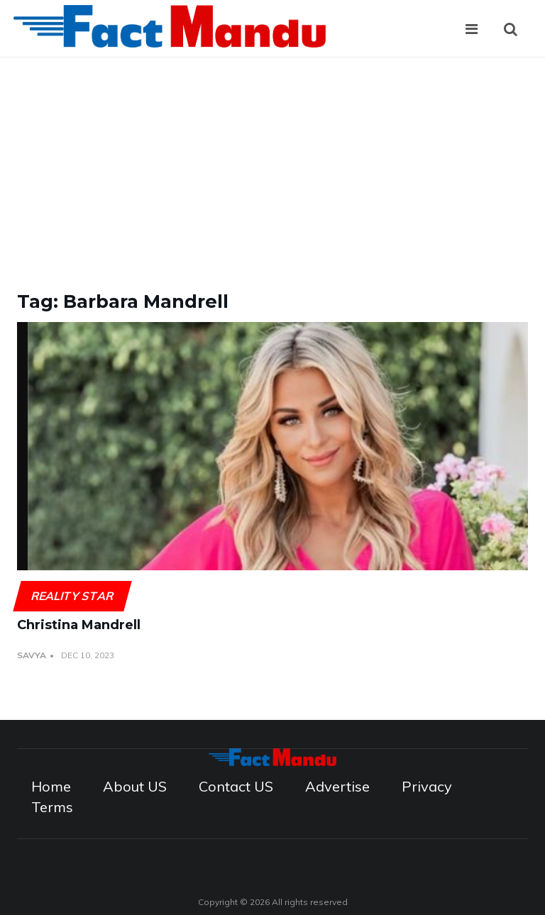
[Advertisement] (272, 164)
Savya (31, 655)
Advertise (337, 786)
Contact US (236, 786)
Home (51, 786)
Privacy (427, 786)
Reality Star (72, 596)
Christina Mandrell (79, 625)
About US (135, 786)
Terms (52, 807)
